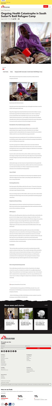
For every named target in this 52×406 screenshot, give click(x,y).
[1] (29, 124)
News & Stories (7, 10)
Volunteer (28, 359)
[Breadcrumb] (26, 10)
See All (46, 305)
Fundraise (28, 357)
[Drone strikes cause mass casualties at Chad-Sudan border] (41, 319)
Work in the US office (29, 368)
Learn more (3, 3)
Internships (28, 372)
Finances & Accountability (4, 358)
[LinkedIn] (13, 351)
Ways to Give (3, 359)
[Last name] (38, 346)
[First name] (13, 346)
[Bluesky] (4, 351)
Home (2, 10)
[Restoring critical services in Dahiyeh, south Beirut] (11, 319)
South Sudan (5, 71)
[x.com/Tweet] (6, 351)
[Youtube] (11, 351)
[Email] (13, 348)
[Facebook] (2, 351)
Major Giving (3, 360)
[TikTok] (15, 351)
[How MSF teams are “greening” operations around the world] (26, 319)
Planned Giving (3, 362)
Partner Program (3, 361)
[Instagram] (9, 351)
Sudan (11, 71)
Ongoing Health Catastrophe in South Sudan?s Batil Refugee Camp (28, 71)
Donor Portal (2, 357)
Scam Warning (3, 378)
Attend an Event (29, 358)
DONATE (45, 6)
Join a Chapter (29, 360)
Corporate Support (3, 365)
